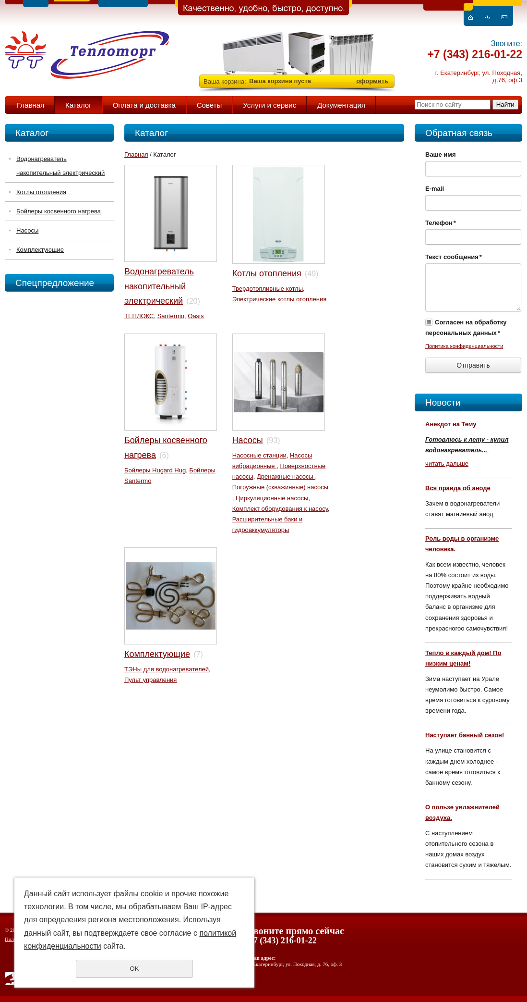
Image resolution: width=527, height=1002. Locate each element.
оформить (372, 81)
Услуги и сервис (269, 105)
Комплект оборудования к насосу (280, 508)
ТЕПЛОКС (139, 316)
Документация (341, 105)
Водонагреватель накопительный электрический (60, 165)
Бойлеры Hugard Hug (155, 470)
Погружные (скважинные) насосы (280, 487)
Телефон (440, 222)
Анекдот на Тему (451, 424)
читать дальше (446, 463)
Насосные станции (259, 455)
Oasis (196, 316)
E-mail (434, 188)
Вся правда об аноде (458, 488)
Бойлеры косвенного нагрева (58, 211)
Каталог (78, 105)
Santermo (170, 316)
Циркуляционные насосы (272, 498)
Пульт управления (150, 679)
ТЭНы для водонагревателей (166, 669)
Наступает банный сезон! (464, 735)
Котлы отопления (41, 192)
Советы (209, 105)
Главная (30, 105)
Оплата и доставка (144, 105)
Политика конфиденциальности (464, 346)
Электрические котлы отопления (279, 299)
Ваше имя (440, 154)
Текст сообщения (453, 256)
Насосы (27, 230)
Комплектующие (40, 249)
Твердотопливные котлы (267, 288)
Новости (443, 402)
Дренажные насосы (286, 476)
